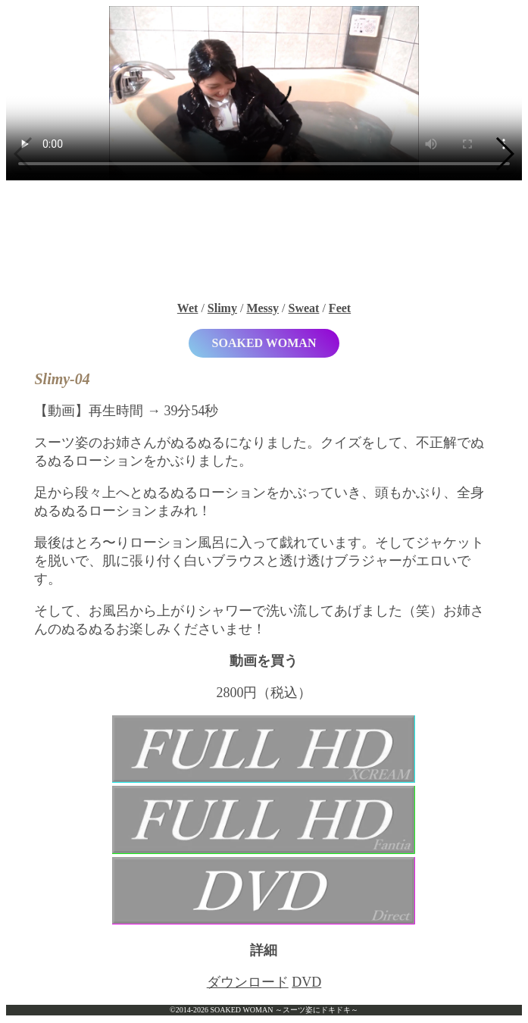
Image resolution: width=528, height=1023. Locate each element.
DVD (306, 982)
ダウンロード (248, 982)
